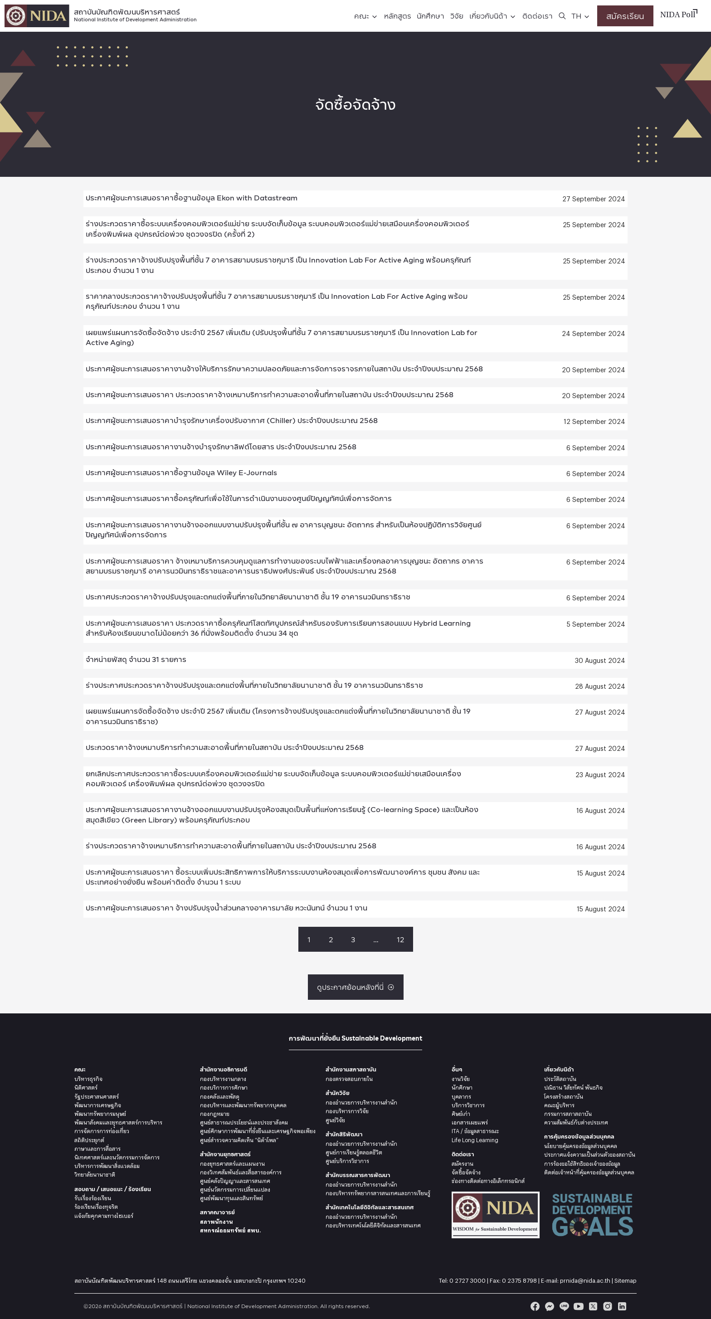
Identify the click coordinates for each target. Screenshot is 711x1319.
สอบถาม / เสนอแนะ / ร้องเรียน (112, 1189)
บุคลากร (461, 1095)
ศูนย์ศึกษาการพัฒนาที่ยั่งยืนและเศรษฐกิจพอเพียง (258, 1130)
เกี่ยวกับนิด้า (488, 15)
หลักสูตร (397, 15)
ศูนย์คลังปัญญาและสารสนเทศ (235, 1180)
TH (576, 15)
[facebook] (535, 1306)
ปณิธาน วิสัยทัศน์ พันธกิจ (573, 1086)
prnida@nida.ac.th (585, 1279)
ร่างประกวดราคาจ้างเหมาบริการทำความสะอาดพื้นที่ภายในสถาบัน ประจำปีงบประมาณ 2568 (231, 845)
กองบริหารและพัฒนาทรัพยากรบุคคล (243, 1104)
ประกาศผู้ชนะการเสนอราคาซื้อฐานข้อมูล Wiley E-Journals (181, 472)
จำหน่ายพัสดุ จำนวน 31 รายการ (136, 659)
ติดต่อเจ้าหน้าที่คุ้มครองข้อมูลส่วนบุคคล (589, 1171)
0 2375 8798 (519, 1279)
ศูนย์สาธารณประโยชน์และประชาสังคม (244, 1121)
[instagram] (607, 1306)
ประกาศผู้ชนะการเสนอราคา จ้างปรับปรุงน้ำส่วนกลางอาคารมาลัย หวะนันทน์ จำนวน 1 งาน (226, 907)
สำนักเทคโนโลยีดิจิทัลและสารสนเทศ (370, 1207)
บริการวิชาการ (468, 1104)
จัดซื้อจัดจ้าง (466, 1171)
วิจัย (456, 15)
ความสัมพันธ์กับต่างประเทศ (576, 1121)
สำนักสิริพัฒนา (344, 1134)
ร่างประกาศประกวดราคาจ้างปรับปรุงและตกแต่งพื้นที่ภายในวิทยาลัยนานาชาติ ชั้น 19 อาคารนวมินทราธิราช (254, 685)
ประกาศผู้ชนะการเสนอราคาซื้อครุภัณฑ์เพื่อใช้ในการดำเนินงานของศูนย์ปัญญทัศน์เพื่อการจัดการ (239, 498)
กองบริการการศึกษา (224, 1086)
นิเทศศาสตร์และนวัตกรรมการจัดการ (117, 1156)
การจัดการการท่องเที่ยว (101, 1130)
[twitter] (593, 1306)
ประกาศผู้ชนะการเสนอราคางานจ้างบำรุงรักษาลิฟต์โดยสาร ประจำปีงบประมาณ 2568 (221, 446)
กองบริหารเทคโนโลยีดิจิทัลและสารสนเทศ (373, 1224)
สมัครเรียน (625, 15)
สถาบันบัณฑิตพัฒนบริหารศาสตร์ (135, 14)
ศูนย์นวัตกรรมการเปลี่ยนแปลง (235, 1188)
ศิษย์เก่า (461, 1112)
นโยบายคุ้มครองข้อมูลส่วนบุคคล (580, 1145)
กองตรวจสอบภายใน (349, 1078)
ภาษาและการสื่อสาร (97, 1147)
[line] (564, 1306)
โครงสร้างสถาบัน (563, 1095)
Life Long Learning (475, 1139)
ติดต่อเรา (537, 15)
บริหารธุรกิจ (88, 1078)
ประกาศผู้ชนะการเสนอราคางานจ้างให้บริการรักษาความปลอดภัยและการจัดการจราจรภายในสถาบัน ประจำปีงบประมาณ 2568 (284, 368)
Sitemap (625, 1279)
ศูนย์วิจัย (335, 1119)
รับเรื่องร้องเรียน (92, 1197)
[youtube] (578, 1306)
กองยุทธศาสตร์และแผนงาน (232, 1162)
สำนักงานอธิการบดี (223, 1069)
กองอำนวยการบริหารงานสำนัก (361, 1101)
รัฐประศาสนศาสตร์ (96, 1095)
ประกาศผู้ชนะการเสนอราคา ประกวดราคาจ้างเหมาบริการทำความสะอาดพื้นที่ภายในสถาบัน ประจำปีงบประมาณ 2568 (269, 394)
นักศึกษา (430, 15)
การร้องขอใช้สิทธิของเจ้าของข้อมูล (582, 1162)
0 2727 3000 (467, 1279)
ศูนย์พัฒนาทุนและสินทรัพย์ (231, 1197)
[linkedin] (622, 1306)
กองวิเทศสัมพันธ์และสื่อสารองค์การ (241, 1171)
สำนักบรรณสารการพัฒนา (358, 1175)
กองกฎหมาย (214, 1112)
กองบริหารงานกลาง (223, 1078)
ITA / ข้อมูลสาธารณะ (475, 1130)
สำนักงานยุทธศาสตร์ (225, 1154)
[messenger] (549, 1306)
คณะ (361, 15)
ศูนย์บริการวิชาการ (347, 1160)
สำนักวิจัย (338, 1093)
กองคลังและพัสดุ (219, 1095)
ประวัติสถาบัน (560, 1078)
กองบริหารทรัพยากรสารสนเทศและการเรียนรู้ (378, 1192)
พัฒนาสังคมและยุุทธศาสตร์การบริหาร (118, 1121)
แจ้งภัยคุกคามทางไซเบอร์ (103, 1214)
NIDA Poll (677, 15)
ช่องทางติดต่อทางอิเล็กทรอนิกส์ (488, 1180)
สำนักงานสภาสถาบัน (351, 1069)
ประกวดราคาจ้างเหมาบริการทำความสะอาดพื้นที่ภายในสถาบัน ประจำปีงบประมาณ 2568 (225, 747)
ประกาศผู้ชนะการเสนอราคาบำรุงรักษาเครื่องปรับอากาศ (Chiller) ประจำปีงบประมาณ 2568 (232, 420)
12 (400, 939)
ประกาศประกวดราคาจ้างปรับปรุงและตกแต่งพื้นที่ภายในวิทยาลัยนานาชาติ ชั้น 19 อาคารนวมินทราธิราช (248, 596)
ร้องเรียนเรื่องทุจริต (96, 1205)
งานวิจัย (461, 1078)
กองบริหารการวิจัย (347, 1110)
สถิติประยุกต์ (89, 1139)
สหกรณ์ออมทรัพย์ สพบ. (230, 1229)
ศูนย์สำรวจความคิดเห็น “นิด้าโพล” (239, 1139)
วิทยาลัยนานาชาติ (94, 1173)
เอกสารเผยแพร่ (470, 1121)
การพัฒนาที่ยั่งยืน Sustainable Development (355, 1038)
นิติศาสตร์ (85, 1086)
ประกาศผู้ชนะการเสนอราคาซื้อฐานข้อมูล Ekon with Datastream (191, 197)
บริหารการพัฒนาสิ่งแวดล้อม (107, 1165)
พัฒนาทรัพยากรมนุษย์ (100, 1112)
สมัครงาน (462, 1162)
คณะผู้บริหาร (559, 1104)
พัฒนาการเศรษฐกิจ (97, 1104)
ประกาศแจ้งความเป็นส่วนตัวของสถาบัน (589, 1153)
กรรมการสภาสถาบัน (568, 1112)
